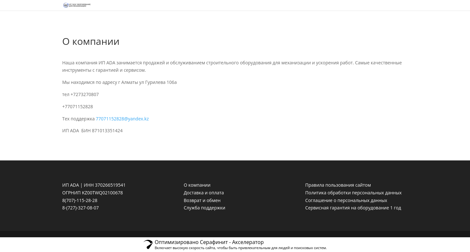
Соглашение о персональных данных (346, 200)
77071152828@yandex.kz (122, 119)
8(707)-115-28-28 (80, 200)
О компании (197, 185)
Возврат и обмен (202, 200)
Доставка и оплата (204, 193)
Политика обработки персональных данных (353, 193)
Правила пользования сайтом (338, 185)
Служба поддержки (204, 208)
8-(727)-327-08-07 (80, 208)
